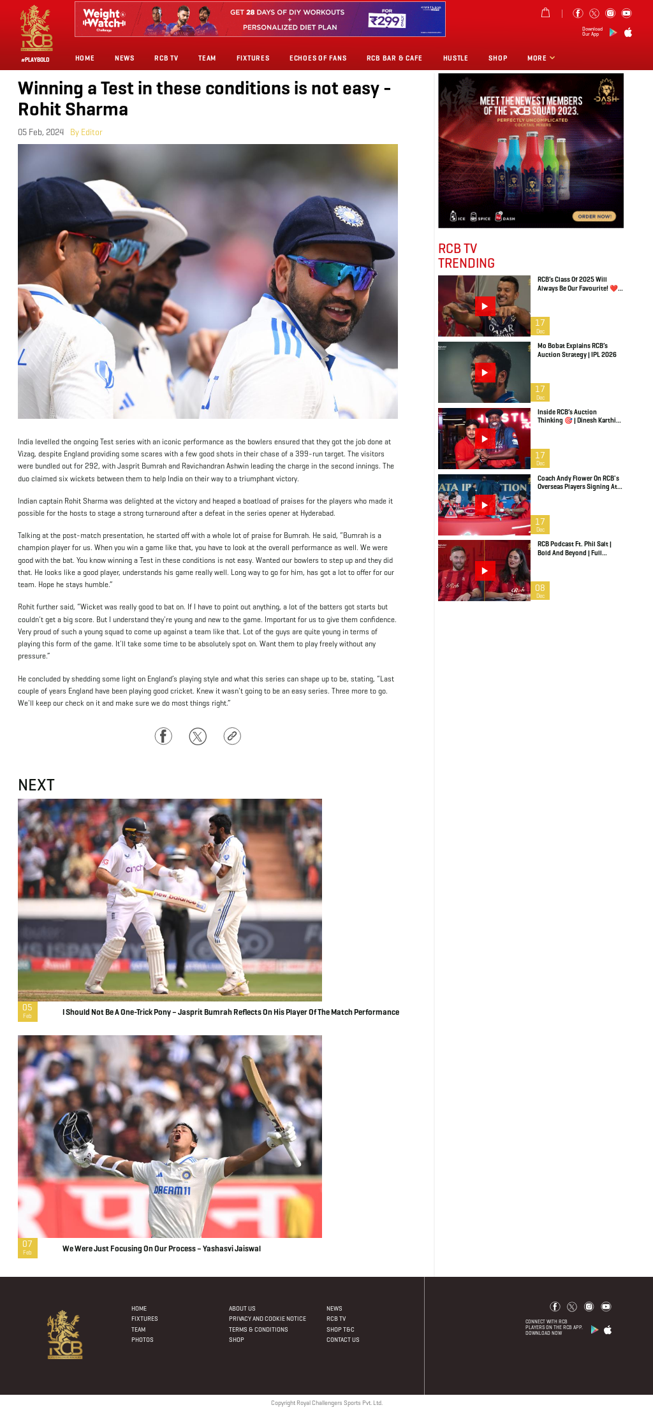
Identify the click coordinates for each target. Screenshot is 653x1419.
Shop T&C (340, 1329)
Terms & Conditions (258, 1329)
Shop (497, 58)
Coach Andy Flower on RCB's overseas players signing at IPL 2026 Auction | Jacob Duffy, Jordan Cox (578, 482)
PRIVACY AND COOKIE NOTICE (267, 1318)
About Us (242, 1308)
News (125, 58)
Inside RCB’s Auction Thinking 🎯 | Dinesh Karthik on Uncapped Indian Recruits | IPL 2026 (579, 416)
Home (85, 58)
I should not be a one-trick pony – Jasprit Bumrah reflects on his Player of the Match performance (230, 1012)
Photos (142, 1339)
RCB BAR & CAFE (395, 58)
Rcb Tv (166, 58)
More (538, 58)
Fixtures (253, 58)
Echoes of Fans (318, 58)
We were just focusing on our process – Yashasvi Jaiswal (161, 1249)
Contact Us (343, 1339)
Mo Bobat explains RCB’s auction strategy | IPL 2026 (577, 350)
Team (207, 58)
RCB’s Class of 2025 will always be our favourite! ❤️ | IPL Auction (579, 284)
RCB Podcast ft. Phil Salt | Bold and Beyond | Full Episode (575, 548)
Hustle (456, 58)
